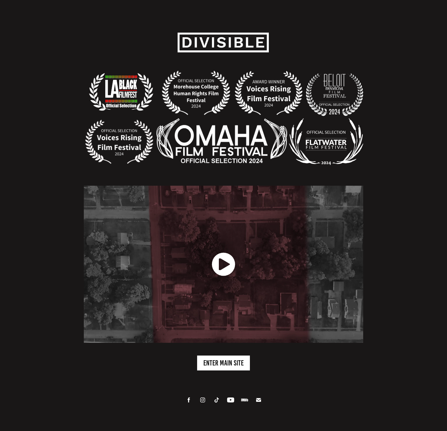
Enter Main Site (223, 363)
